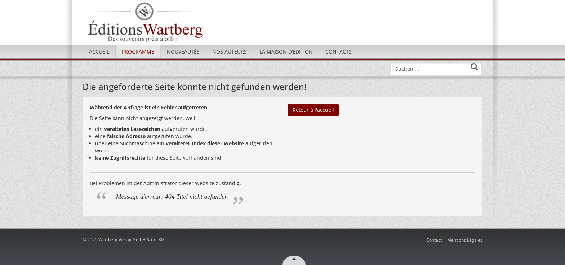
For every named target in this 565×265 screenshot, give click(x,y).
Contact (434, 240)
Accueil (99, 51)
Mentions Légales (464, 240)
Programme (138, 51)
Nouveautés (183, 51)
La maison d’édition (286, 51)
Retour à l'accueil (313, 109)
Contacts (338, 51)
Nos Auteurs (229, 51)
